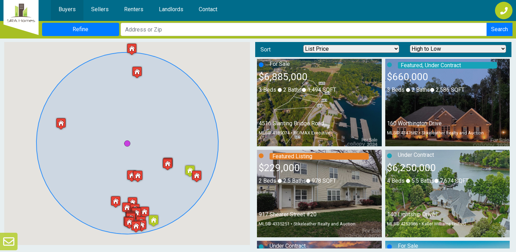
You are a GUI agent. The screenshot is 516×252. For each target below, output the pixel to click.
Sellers (100, 9)
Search (499, 29)
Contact (208, 9)
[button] (115, 201)
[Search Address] (304, 29)
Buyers (67, 9)
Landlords (171, 9)
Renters (133, 9)
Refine (80, 29)
